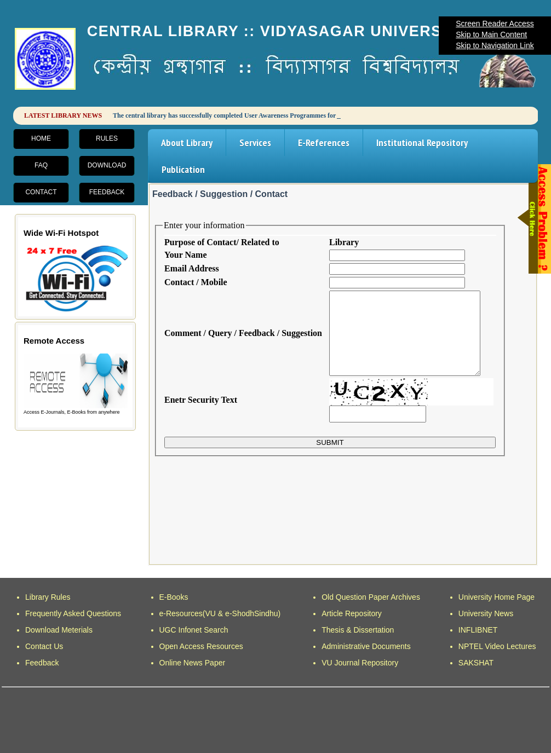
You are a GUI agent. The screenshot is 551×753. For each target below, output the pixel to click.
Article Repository (352, 613)
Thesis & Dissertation (358, 629)
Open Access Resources (201, 646)
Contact (40, 192)
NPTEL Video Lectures (497, 646)
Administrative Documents (366, 646)
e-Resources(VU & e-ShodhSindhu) (220, 613)
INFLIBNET (478, 629)
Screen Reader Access (494, 23)
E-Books (173, 597)
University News (485, 613)
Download (107, 165)
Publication (183, 169)
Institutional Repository (422, 142)
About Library (187, 142)
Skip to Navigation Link (494, 45)
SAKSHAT (475, 662)
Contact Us (44, 646)
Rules (107, 138)
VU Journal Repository (360, 662)
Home (41, 138)
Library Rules (47, 597)
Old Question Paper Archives (371, 597)
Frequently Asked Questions (73, 613)
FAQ (41, 165)
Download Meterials (59, 629)
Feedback (107, 192)
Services (255, 142)
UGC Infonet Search (193, 629)
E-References (323, 142)
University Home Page (496, 597)
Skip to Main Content (491, 34)
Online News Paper (192, 662)
